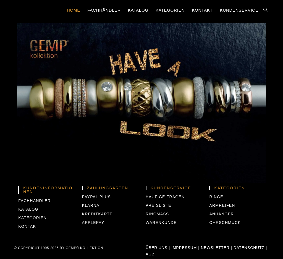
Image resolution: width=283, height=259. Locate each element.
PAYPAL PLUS (96, 197)
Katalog (28, 209)
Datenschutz (249, 247)
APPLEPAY (93, 222)
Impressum (184, 247)
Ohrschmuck (225, 222)
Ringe (216, 197)
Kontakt (28, 226)
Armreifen (222, 205)
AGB (150, 254)
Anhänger (221, 214)
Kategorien (32, 218)
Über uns (156, 247)
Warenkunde (161, 222)
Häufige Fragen (165, 197)
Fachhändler (34, 200)
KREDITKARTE (97, 214)
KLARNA (90, 205)
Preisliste (158, 205)
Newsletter (215, 247)
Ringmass (157, 214)
